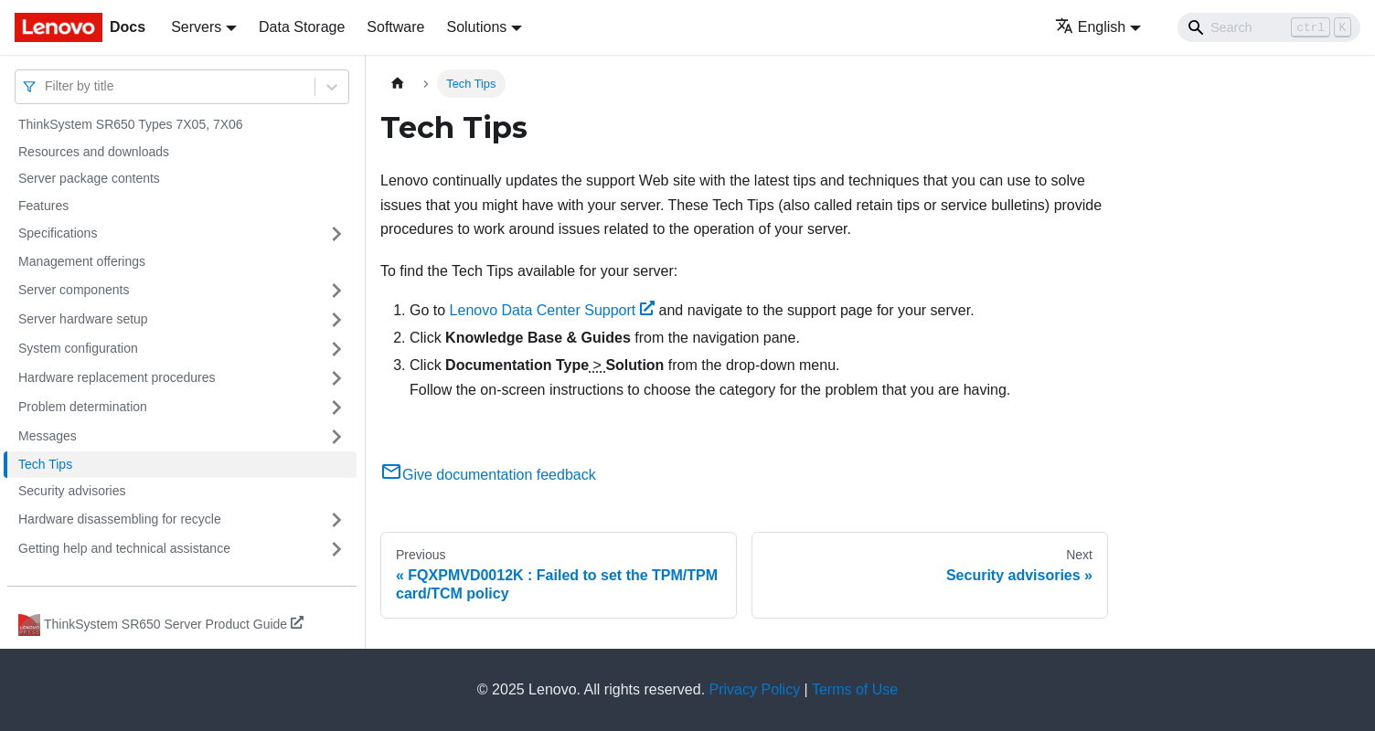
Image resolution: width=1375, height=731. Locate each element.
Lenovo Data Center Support (552, 310)
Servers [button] (196, 27)
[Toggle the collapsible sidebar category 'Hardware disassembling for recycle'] (336, 520)
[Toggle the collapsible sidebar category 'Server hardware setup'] (336, 319)
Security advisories (72, 490)
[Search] (1269, 27)
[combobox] (46, 86)
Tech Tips (45, 464)
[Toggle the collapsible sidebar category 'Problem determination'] (336, 407)
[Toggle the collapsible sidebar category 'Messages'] (336, 436)
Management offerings (81, 261)
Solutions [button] (476, 27)
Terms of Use (855, 689)
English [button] (1090, 27)
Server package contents (89, 178)
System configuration (78, 348)
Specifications (57, 233)
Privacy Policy (755, 689)
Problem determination (82, 406)
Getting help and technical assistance (124, 548)
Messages (47, 436)
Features (43, 205)
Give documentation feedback (488, 474)
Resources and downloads (93, 151)
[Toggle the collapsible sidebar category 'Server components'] (336, 290)
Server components (73, 289)
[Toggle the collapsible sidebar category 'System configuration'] (336, 349)
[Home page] (397, 83)
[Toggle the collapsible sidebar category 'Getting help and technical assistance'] (336, 549)
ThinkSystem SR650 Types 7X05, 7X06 (130, 124)
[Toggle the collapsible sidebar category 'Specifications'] (336, 234)
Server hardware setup (83, 319)
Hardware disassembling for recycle (119, 519)
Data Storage (302, 27)
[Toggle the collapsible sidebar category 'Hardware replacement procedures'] (336, 378)
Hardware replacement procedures (117, 377)
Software (395, 27)
